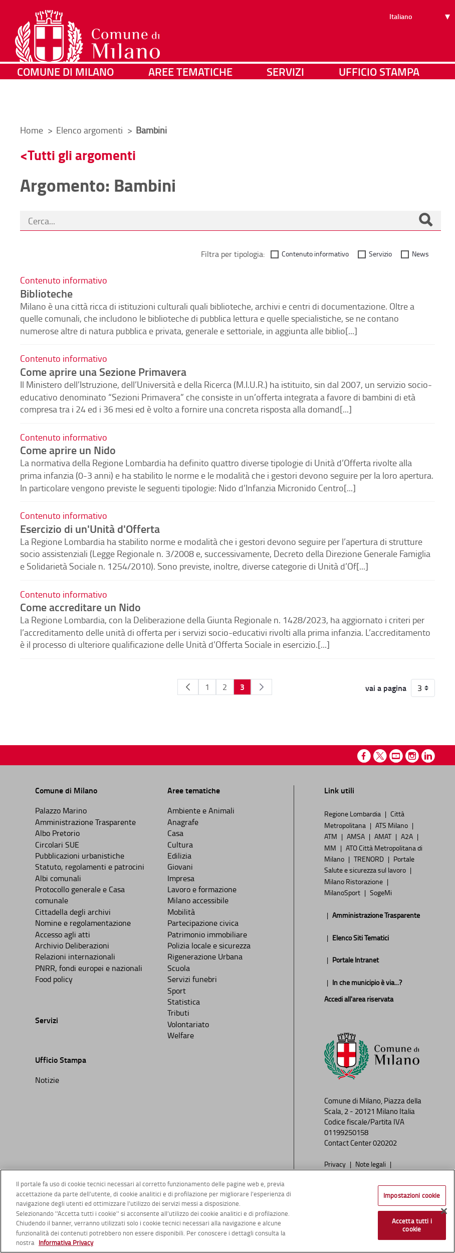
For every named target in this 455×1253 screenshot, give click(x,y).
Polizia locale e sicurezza (209, 945)
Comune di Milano (65, 102)
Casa (175, 833)
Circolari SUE (57, 844)
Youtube (396, 756)
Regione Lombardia (353, 813)
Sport (176, 990)
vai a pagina (385, 687)
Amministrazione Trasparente (85, 821)
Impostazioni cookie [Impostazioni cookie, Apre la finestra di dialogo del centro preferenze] (411, 1195)
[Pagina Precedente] (187, 687)
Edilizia (179, 855)
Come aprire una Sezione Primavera (103, 371)
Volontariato (188, 1024)
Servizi (285, 102)
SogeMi (381, 892)
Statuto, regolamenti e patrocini (89, 866)
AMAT (383, 836)
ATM (331, 836)
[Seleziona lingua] (421, 46)
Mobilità (181, 911)
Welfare (180, 1035)
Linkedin (428, 756)
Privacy (335, 1164)
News (420, 253)
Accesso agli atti (62, 934)
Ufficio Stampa (379, 102)
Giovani (180, 866)
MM (331, 848)
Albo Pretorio (57, 833)
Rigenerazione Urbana (205, 956)
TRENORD (369, 859)
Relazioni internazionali (75, 956)
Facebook (364, 756)
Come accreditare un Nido (80, 607)
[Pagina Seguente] (261, 687)
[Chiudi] (444, 1211)
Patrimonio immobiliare (207, 934)
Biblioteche (46, 293)
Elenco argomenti (90, 130)
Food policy (54, 979)
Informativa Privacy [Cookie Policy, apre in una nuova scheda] (66, 1242)
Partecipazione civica (203, 922)
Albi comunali (58, 878)
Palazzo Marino (61, 810)
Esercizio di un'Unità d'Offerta (90, 528)
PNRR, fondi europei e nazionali (88, 967)
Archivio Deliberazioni (72, 945)
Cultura (180, 844)
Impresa (180, 878)
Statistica (183, 1001)
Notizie (47, 1079)
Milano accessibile (198, 900)
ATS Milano (392, 825)
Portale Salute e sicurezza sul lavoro (369, 864)
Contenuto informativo (315, 253)
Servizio (380, 253)
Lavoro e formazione (202, 889)
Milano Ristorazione (354, 881)
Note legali (371, 1164)
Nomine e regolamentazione (83, 922)
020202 (385, 1143)
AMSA (356, 836)
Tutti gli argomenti (82, 155)
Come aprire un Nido (68, 450)
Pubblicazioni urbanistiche (79, 855)
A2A (407, 836)
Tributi (178, 1012)
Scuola (178, 967)
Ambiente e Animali (201, 810)
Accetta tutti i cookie (412, 1224)
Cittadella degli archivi (73, 911)
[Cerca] (425, 221)
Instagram (412, 756)
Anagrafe (182, 821)
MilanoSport (343, 892)
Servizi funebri (192, 979)
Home (31, 130)
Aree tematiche (190, 102)
